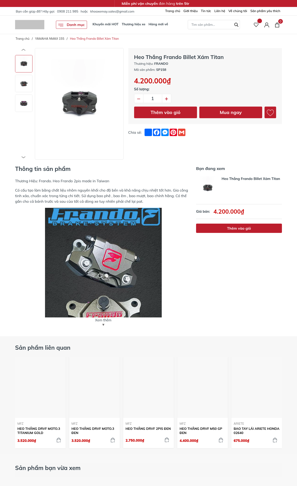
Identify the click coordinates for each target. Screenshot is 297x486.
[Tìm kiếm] (236, 24)
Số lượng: (142, 89)
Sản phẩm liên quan (43, 347)
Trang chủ (172, 11)
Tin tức (206, 11)
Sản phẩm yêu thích (265, 11)
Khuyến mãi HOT (106, 24)
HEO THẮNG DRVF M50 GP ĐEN (201, 431)
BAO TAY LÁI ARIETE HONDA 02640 (256, 431)
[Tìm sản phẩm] (214, 24)
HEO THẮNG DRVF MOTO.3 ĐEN (92, 431)
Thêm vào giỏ (166, 112)
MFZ (20, 423)
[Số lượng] (152, 98)
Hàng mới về (158, 24)
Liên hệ (219, 11)
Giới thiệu (191, 11)
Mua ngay (231, 112)
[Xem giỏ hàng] (277, 24)
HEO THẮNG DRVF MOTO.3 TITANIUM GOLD (38, 431)
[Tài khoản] (266, 25)
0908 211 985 (67, 11)
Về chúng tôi (237, 11)
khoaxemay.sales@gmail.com (112, 11)
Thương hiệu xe (133, 24)
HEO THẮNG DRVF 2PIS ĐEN (148, 429)
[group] (79, 103)
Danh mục (71, 25)
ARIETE (239, 423)
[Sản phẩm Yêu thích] (256, 25)
